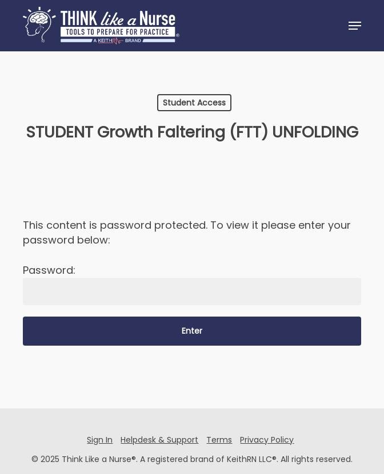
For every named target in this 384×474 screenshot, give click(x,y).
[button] (355, 25)
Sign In (100, 439)
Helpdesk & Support (159, 439)
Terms (219, 439)
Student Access (194, 102)
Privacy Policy (267, 439)
